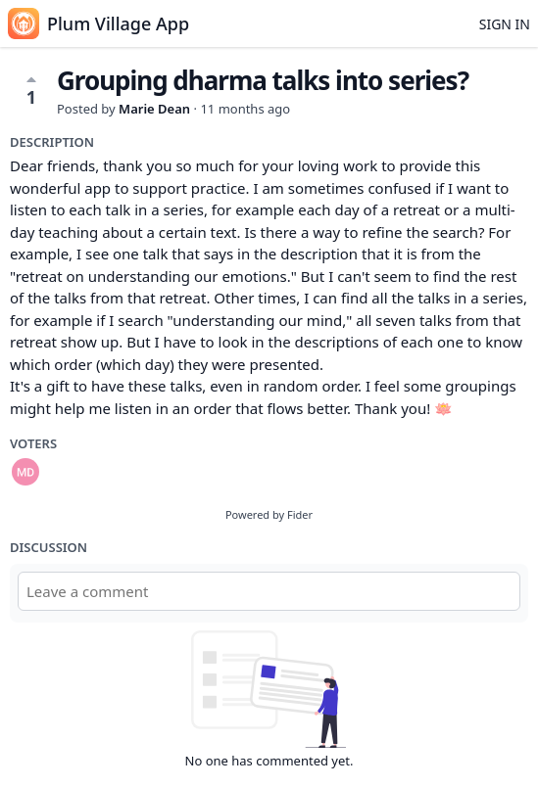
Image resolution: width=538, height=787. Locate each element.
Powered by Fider (269, 514)
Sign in (504, 24)
